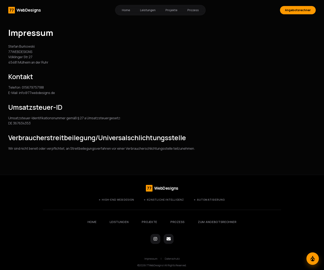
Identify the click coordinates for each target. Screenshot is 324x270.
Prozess (193, 10)
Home (126, 10)
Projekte (171, 10)
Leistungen (148, 10)
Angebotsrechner (298, 10)
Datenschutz (172, 258)
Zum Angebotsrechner (217, 222)
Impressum (150, 258)
